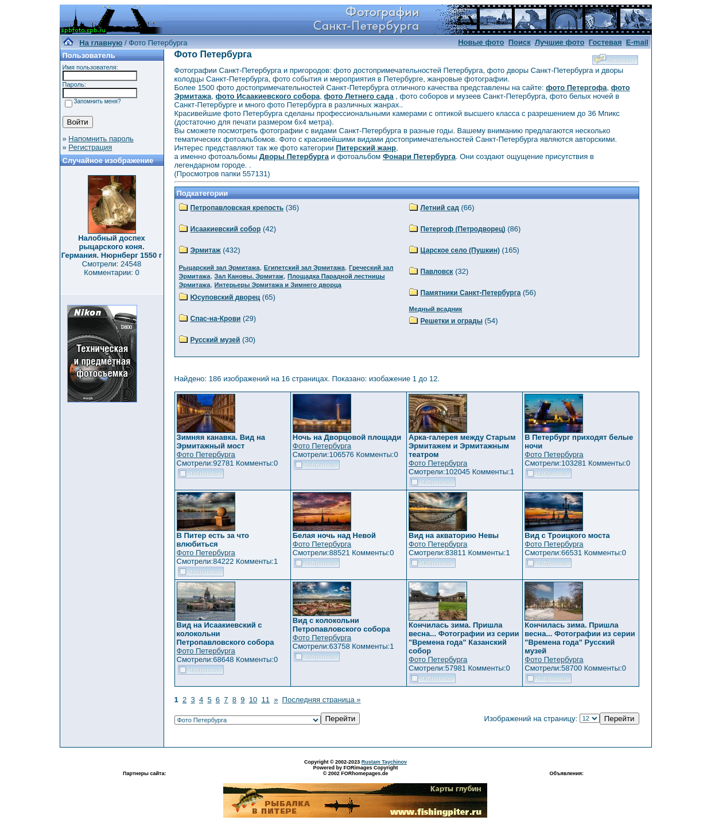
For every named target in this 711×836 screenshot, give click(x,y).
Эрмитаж (206, 250)
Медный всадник (436, 308)
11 (265, 699)
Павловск (437, 272)
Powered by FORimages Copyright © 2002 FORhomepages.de (355, 770)
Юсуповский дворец (226, 297)
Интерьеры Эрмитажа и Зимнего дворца (278, 284)
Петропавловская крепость (237, 208)
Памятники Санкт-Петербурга (471, 293)
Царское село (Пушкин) (460, 250)
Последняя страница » (321, 699)
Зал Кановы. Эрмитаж (249, 276)
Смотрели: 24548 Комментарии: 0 (111, 268)
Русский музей (215, 340)
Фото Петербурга (206, 454)
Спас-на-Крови (216, 319)
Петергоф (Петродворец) (463, 229)
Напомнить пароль (100, 138)
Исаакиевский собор (226, 229)
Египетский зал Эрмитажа (304, 267)
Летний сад (440, 208)
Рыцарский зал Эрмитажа (219, 267)
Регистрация (90, 147)
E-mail (637, 42)
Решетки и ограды (452, 321)
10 (253, 699)
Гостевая (605, 42)
